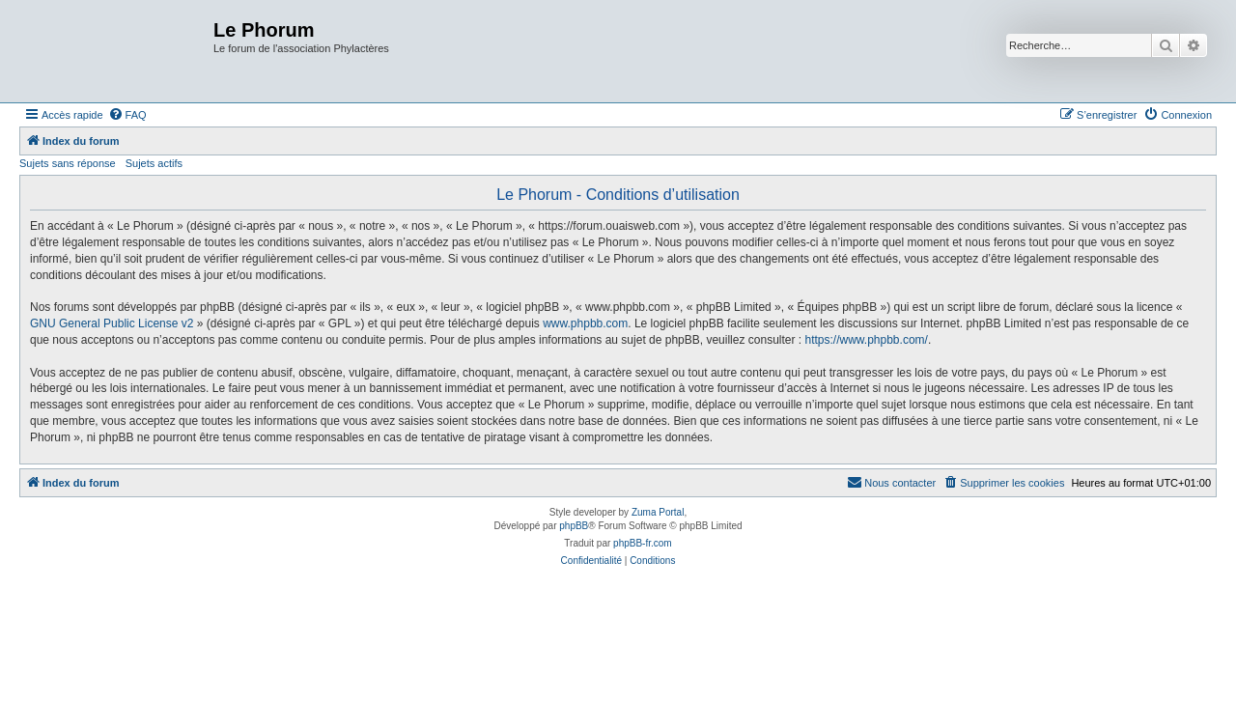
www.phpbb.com (585, 323)
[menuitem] (127, 114)
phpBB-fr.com (642, 543)
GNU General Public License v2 (111, 323)
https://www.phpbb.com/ (865, 340)
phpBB (573, 525)
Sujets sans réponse (67, 163)
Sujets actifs (154, 163)
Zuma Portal (658, 512)
